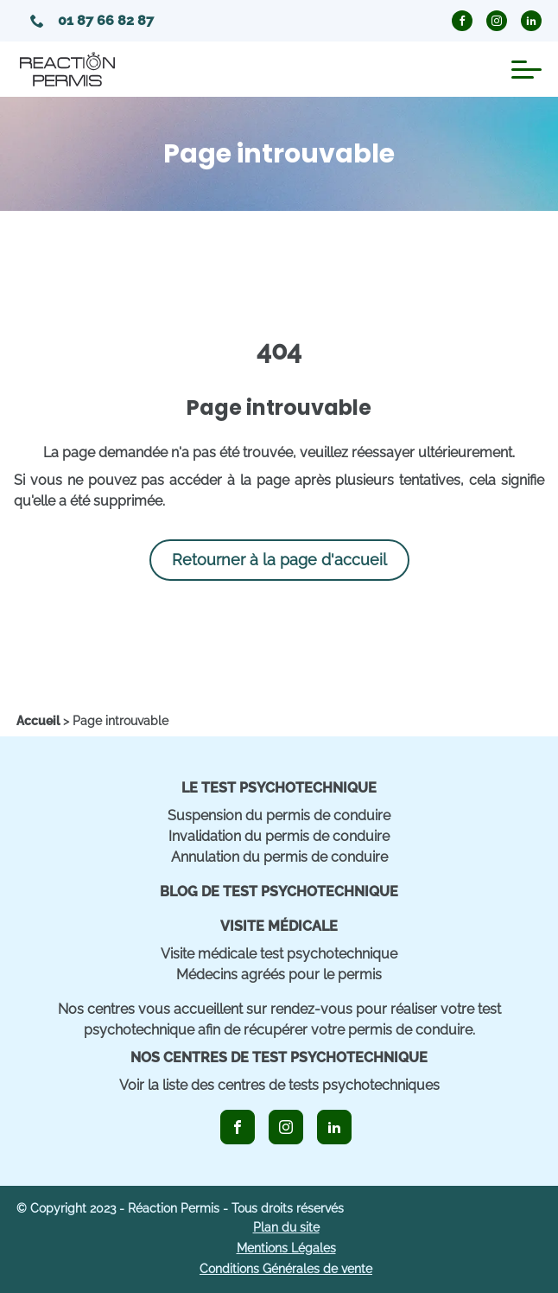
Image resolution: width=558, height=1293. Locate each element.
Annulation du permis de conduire (279, 857)
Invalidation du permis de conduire (279, 836)
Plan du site (286, 1227)
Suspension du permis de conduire (279, 815)
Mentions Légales (286, 1248)
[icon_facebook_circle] (462, 20)
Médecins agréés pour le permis (279, 974)
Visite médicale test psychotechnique (279, 954)
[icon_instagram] (286, 1127)
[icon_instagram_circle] (496, 20)
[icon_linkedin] (334, 1127)
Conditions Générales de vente (286, 1269)
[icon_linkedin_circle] (531, 20)
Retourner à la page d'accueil (279, 560)
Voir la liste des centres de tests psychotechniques (279, 1085)
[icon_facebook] (237, 1127)
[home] (38, 721)
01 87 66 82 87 (92, 20)
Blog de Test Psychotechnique (279, 891)
